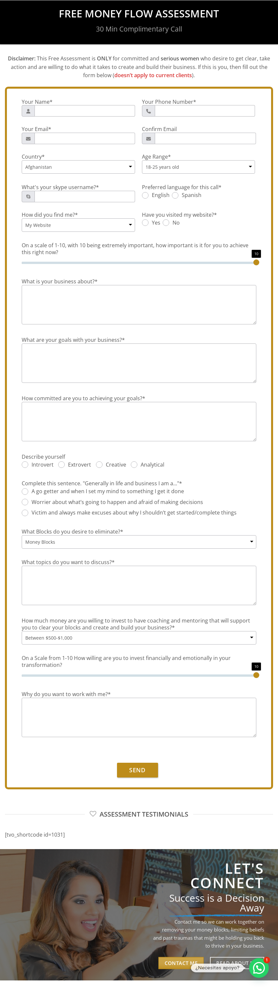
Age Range (156, 156)
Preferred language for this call (181, 187)
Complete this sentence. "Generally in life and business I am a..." (102, 483)
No (176, 223)
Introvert (43, 465)
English (161, 195)
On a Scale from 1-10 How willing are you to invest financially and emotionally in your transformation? (126, 662)
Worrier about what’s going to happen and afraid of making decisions (117, 502)
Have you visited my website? (179, 214)
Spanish (191, 195)
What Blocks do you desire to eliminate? (72, 531)
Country (33, 156)
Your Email (36, 129)
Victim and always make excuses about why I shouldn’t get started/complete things (134, 513)
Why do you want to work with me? (66, 694)
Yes (156, 223)
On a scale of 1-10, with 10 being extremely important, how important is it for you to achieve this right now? (135, 249)
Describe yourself (43, 456)
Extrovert (79, 465)
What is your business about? (60, 281)
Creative (116, 465)
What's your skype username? (60, 187)
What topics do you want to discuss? (68, 562)
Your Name (37, 102)
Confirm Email (159, 129)
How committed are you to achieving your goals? (83, 398)
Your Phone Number (169, 102)
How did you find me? (50, 214)
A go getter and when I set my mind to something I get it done (108, 491)
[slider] (256, 262)
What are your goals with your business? (73, 340)
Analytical (152, 465)
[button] (259, 968)
